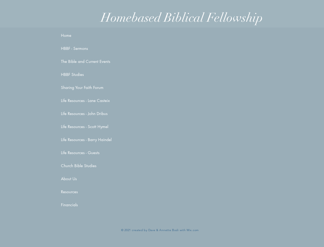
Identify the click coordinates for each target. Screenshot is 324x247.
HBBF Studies (72, 74)
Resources (69, 191)
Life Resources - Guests (73, 152)
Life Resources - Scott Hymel (73, 126)
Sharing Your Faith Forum (73, 87)
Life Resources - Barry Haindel (73, 139)
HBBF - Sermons (73, 48)
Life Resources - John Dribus (73, 113)
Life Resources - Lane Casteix (73, 100)
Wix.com (193, 230)
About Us (69, 178)
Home (66, 35)
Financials (69, 204)
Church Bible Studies (73, 165)
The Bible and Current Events (73, 61)
